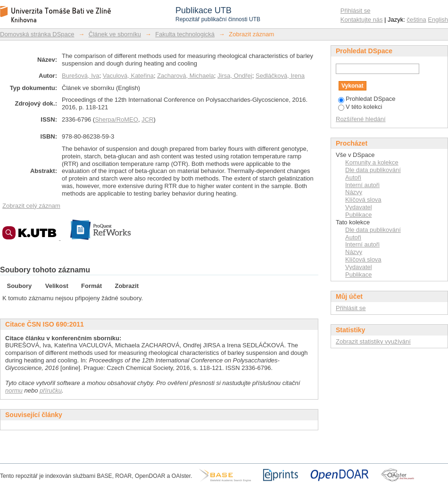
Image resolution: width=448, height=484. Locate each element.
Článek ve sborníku (115, 34)
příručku (51, 390)
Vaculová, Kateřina (128, 75)
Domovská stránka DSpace (37, 34)
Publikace (358, 214)
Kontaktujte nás (361, 19)
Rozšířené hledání (361, 119)
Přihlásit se (355, 10)
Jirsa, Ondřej (234, 75)
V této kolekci (360, 106)
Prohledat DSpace (367, 98)
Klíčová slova (363, 199)
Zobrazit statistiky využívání (373, 341)
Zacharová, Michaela (185, 75)
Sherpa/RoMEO (116, 119)
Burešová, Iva (81, 75)
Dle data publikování (373, 169)
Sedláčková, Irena (280, 75)
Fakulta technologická (185, 34)
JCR (147, 119)
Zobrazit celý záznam (31, 205)
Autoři (353, 177)
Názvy (353, 192)
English (438, 19)
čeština (416, 19)
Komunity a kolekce (371, 162)
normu (14, 390)
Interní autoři (362, 185)
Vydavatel (358, 207)
